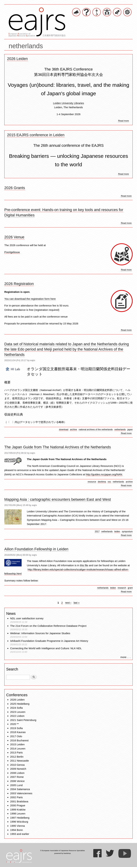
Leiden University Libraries (68, 103)
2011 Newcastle (19, 760)
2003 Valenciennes (21, 793)
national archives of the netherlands (96, 429)
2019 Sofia (16, 728)
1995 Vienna (17, 825)
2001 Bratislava (19, 801)
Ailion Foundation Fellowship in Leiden (36, 549)
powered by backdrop (62, 853)
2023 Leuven (17, 711)
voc (109, 482)
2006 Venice (17, 781)
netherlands (120, 429)
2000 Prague (17, 805)
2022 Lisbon (17, 715)
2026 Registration (19, 284)
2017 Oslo (16, 736)
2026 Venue (14, 237)
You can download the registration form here (30, 298)
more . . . (125, 657)
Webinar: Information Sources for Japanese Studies (40, 633)
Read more (123, 121)
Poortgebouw (12, 252)
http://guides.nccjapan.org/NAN (104, 474)
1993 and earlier (19, 833)
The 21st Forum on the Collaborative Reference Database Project (48, 625)
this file (84, 565)
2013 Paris (16, 752)
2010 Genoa (17, 764)
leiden (117, 531)
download (63, 429)
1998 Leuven (17, 813)
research (122, 588)
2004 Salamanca (20, 789)
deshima (102, 482)
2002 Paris (16, 797)
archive (73, 429)
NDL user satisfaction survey (27, 618)
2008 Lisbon (17, 772)
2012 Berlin (16, 756)
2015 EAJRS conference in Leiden (35, 135)
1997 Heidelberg (19, 817)
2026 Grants (14, 188)
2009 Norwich (18, 768)
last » (76, 602)
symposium (127, 531)
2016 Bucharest (19, 740)
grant (130, 588)
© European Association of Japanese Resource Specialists (62, 850)
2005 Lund (16, 785)
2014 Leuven (17, 748)
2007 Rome (17, 776)
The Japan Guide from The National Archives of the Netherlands (57, 447)
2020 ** (14, 723)
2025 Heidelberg (19, 703)
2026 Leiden (17, 59)
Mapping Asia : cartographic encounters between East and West (57, 499)
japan (130, 429)
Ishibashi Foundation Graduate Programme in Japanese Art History (49, 640)
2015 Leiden (17, 744)
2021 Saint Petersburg (23, 720)
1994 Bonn (16, 829)
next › (68, 602)
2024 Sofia (16, 707)
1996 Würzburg (19, 821)
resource (92, 482)
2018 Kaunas (18, 732)
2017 (97, 531)
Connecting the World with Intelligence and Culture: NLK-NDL (46, 648)
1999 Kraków (18, 809)
